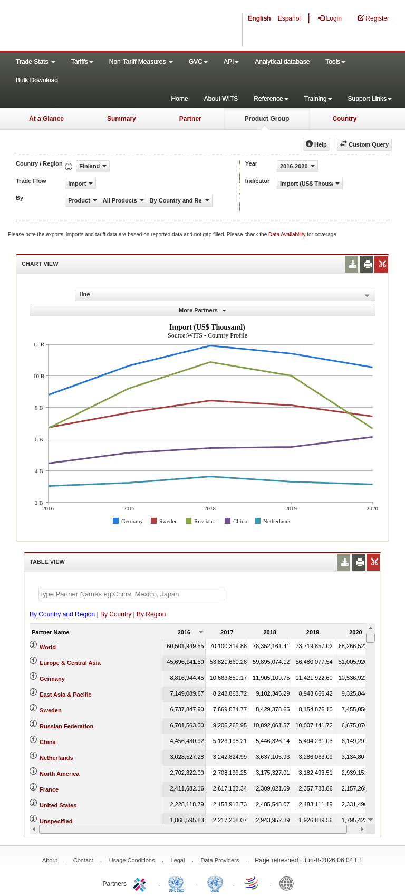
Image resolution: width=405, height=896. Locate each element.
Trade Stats (35, 61)
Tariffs (82, 61)
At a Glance (46, 118)
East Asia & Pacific (66, 694)
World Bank (289, 882)
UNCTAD (178, 882)
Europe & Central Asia (70, 663)
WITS (105, 26)
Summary (121, 118)
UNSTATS (215, 882)
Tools (335, 61)
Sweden (51, 710)
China (48, 742)
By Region (151, 614)
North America (59, 773)
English (259, 18)
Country (344, 118)
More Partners (202, 310)
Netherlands (56, 758)
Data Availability (287, 234)
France (49, 789)
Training (318, 98)
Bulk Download (37, 80)
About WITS (221, 98)
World (48, 647)
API (231, 61)
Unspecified (56, 821)
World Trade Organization (252, 882)
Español (289, 18)
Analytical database (282, 61)
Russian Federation (66, 726)
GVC (198, 61)
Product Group (267, 118)
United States (58, 805)
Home (179, 98)
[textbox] (131, 594)
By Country (115, 614)
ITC (141, 882)
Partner (190, 118)
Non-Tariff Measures (141, 61)
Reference (271, 98)
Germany (52, 679)
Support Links (370, 98)
